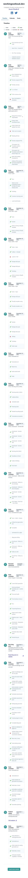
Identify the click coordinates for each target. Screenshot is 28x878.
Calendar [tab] (12, 18)
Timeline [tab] (4, 18)
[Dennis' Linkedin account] (11, 12)
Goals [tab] (18, 18)
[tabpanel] (14, 448)
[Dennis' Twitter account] (16, 12)
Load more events (14, 869)
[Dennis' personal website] (14, 9)
